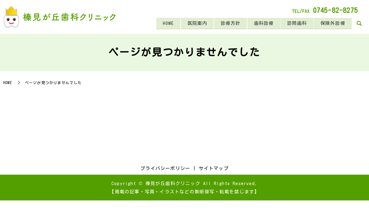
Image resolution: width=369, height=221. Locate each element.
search (359, 24)
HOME (163, 23)
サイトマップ (214, 168)
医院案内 (193, 23)
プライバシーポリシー (165, 168)
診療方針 (227, 23)
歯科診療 (261, 23)
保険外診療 (332, 23)
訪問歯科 (296, 23)
